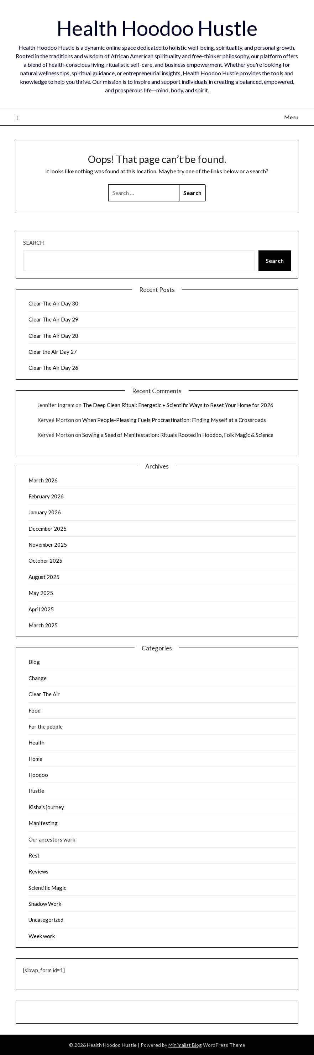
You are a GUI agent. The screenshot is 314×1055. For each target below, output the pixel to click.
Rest (34, 855)
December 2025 (47, 528)
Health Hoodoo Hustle (157, 28)
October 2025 (45, 560)
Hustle (36, 791)
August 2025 (43, 577)
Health (36, 742)
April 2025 (41, 609)
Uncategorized (45, 919)
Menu (291, 117)
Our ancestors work (51, 839)
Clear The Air (44, 694)
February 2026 (46, 496)
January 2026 (44, 512)
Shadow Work (44, 903)
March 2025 (43, 625)
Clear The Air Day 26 (53, 367)
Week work (41, 936)
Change (37, 678)
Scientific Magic (47, 887)
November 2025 (47, 544)
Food (34, 710)
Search (33, 242)
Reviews (38, 871)
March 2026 (43, 480)
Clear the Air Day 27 (52, 351)
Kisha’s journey (46, 807)
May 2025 (40, 593)
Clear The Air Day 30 (53, 303)
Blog (34, 662)
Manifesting (43, 823)
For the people (45, 726)
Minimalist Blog (185, 1045)
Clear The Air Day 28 (53, 335)
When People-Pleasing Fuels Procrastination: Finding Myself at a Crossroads (174, 420)
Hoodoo (38, 775)
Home (35, 759)
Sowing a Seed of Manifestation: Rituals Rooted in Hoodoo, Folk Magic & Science (177, 435)
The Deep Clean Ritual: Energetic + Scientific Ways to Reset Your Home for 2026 (178, 405)
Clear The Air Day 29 (53, 319)
